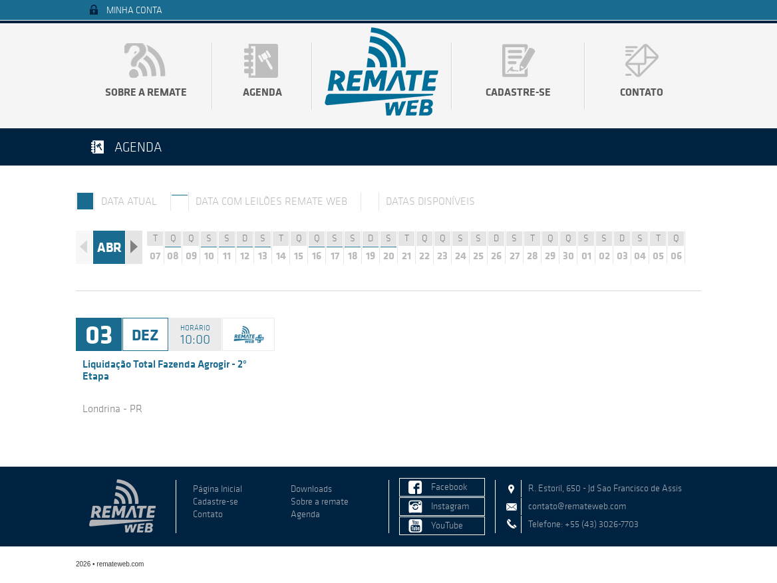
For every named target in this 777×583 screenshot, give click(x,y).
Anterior (84, 247)
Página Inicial (217, 489)
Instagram (450, 506)
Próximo (134, 247)
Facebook (449, 487)
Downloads (311, 489)
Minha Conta (134, 10)
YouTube (447, 525)
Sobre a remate (146, 91)
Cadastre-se (518, 91)
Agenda (262, 91)
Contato (641, 91)
